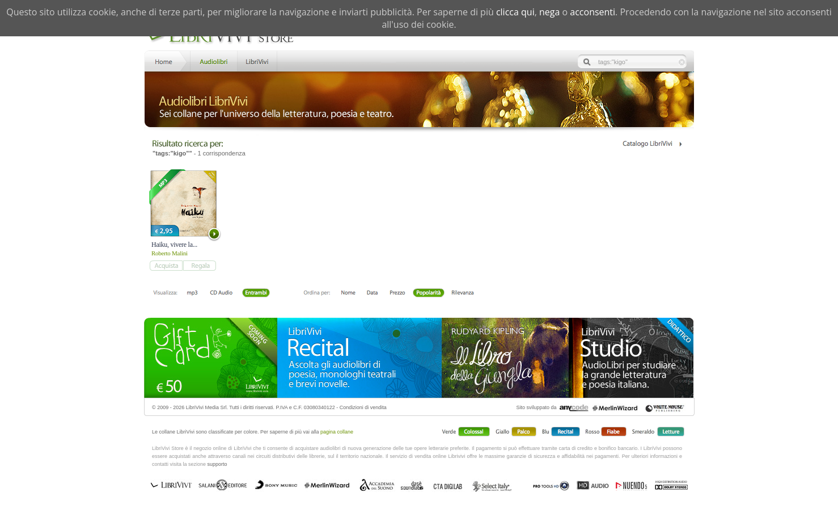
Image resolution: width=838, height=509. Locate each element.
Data (372, 293)
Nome (348, 293)
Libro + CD (221, 293)
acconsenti (592, 12)
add (166, 265)
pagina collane (336, 432)
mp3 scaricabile (192, 293)
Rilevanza (462, 293)
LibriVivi (257, 60)
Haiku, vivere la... (174, 245)
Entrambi (255, 293)
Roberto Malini (169, 253)
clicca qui (515, 12)
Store (213, 60)
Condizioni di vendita (363, 407)
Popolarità (428, 293)
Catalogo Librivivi (652, 144)
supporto (217, 464)
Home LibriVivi (166, 60)
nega (549, 12)
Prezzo (397, 293)
